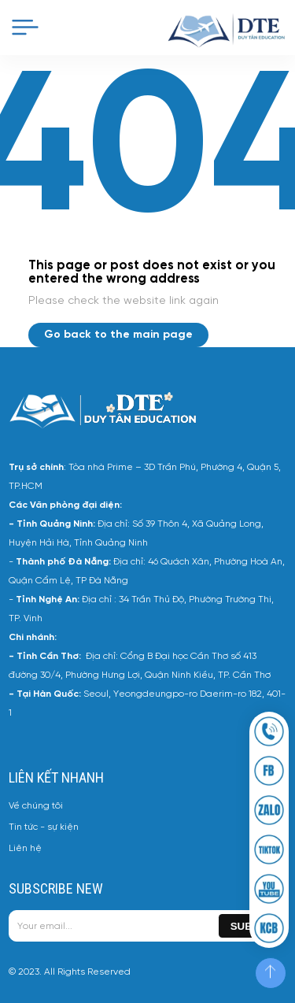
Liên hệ (25, 848)
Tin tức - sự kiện (44, 827)
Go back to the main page (118, 335)
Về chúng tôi (36, 806)
